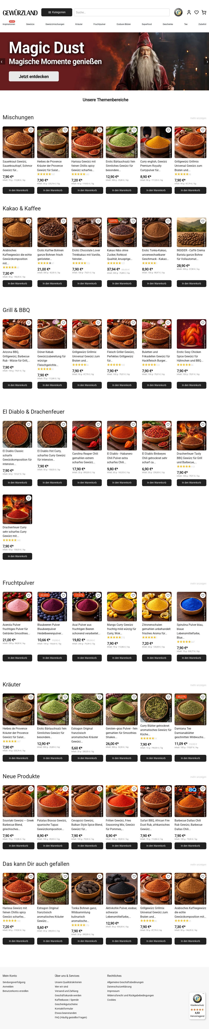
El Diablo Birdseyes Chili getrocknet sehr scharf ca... (154, 458)
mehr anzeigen (198, 118)
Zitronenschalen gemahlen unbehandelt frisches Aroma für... (156, 629)
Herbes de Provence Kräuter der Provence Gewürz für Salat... (50, 166)
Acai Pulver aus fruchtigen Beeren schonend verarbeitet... (86, 629)
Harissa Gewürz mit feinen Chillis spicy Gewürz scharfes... (83, 166)
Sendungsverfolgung (14, 982)
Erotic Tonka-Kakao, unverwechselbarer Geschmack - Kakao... (155, 255)
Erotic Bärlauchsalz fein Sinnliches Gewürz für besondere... (120, 166)
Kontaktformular (64, 1008)
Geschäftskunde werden (68, 995)
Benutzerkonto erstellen (15, 991)
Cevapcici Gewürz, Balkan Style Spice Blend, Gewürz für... (87, 825)
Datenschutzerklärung (119, 986)
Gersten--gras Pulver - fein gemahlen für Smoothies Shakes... (121, 733)
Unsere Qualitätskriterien (68, 982)
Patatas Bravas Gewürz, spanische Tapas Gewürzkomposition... (52, 825)
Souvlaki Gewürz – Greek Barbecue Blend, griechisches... (18, 825)
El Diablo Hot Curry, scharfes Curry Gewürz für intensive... (51, 455)
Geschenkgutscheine (66, 1004)
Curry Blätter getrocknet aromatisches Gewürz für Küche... (155, 730)
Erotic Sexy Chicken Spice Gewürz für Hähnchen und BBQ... (190, 356)
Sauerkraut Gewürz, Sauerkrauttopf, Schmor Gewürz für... (17, 166)
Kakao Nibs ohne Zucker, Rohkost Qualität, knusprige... (119, 255)
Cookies (111, 999)
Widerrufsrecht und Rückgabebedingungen (130, 995)
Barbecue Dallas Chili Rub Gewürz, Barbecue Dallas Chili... (188, 825)
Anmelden (8, 986)
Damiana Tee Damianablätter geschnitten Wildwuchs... (190, 733)
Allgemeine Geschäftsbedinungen (125, 982)
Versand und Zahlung (66, 991)
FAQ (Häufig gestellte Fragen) (71, 1017)
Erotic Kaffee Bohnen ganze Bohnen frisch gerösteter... (50, 255)
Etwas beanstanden (66, 1013)
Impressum (113, 991)
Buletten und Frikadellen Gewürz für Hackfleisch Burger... (156, 356)
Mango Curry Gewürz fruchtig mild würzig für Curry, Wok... (121, 629)
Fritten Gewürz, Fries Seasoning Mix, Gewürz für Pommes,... (120, 825)
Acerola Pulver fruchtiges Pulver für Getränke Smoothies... (16, 629)
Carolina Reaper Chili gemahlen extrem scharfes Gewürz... (85, 458)
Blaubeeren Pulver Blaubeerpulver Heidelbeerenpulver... (50, 629)
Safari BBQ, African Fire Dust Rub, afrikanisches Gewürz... (155, 825)
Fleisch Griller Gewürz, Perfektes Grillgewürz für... (120, 356)
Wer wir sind (61, 986)
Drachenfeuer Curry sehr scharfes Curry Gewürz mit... (15, 532)
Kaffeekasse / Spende (67, 999)
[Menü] (203, 994)
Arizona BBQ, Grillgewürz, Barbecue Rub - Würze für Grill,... (16, 356)
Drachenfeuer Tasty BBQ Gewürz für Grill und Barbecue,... (189, 458)
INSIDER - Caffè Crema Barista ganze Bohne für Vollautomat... (191, 255)
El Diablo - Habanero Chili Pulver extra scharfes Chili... (119, 458)
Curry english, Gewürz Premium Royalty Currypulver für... (153, 166)
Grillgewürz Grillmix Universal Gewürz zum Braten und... (188, 166)
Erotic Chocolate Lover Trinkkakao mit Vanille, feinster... (86, 255)
